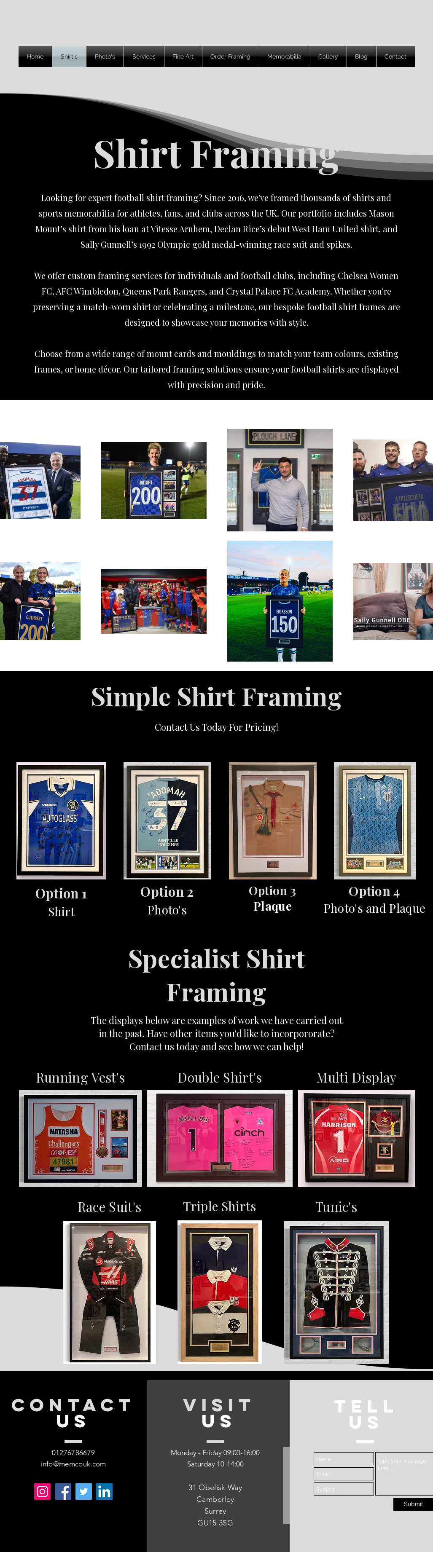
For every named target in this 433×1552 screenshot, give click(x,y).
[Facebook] (63, 1491)
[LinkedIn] (104, 1491)
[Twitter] (83, 1491)
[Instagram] (42, 1491)
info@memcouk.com (73, 1464)
